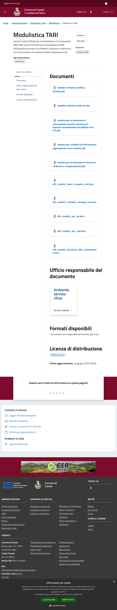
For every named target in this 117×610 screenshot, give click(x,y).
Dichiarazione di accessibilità (71, 560)
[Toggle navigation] (5, 11)
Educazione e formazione (70, 506)
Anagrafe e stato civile (40, 506)
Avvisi (90, 513)
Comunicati (93, 510)
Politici (5, 520)
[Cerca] (111, 12)
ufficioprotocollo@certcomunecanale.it (19, 570)
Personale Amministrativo (13, 524)
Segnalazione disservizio (41, 546)
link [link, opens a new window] (81, 594)
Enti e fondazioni (9, 517)
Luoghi (91, 525)
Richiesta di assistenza (40, 553)
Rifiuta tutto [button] (68, 599)
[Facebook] (89, 12)
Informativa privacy (67, 553)
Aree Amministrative (11, 510)
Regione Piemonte (12, 3)
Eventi (90, 529)
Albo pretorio (64, 549)
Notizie (91, 506)
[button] (58, 605)
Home (5, 23)
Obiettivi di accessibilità (69, 564)
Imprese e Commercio (39, 510)
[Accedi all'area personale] (106, 3)
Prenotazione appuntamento (43, 542)
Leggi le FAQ (35, 549)
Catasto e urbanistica (39, 513)
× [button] (114, 582)
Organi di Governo (10, 506)
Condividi (82, 35)
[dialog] (58, 594)
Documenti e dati (38, 23)
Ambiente (63, 517)
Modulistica (54, 23)
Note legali (64, 556)
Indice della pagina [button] (23, 72)
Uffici (4, 513)
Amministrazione (19, 23)
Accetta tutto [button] (49, 600)
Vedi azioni (82, 41)
